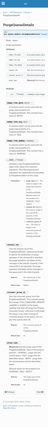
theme (27, 406)
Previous (9, 392)
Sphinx (15, 406)
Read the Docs (9, 408)
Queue (27, 12)
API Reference (16, 12)
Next (40, 392)
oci (25, 4)
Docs (5, 12)
